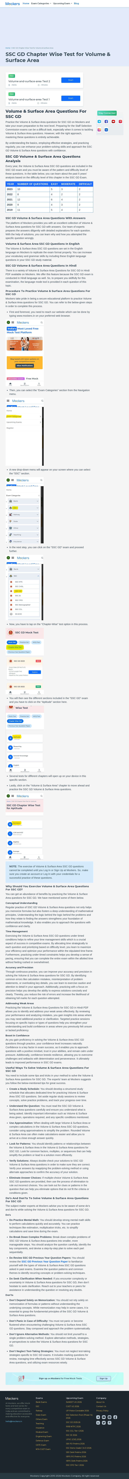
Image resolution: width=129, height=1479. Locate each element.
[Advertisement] (64, 28)
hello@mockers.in (14, 1421)
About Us (100, 1402)
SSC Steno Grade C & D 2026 (78, 1448)
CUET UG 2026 (72, 1406)
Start (70, 80)
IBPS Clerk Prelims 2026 (76, 1461)
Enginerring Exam (44, 1436)
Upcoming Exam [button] (62, 3)
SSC (37, 1406)
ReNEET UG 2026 (74, 1402)
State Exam (41, 1415)
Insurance (40, 1428)
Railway (39, 1411)
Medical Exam (42, 1432)
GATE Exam (41, 1445)
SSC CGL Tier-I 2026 (75, 1431)
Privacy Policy (102, 1411)
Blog (76, 3)
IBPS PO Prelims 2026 (76, 1456)
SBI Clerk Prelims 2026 (76, 1452)
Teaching (40, 1423)
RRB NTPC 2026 (73, 1426)
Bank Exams (41, 1402)
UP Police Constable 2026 (77, 1411)
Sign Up (104, 1378)
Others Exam (41, 1419)
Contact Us (101, 1406)
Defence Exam (42, 1441)
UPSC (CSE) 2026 (73, 1439)
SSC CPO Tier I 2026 (75, 1465)
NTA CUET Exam (43, 1449)
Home (26, 3)
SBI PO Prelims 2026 (75, 1444)
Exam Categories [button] (40, 3)
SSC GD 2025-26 (73, 1422)
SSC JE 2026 (71, 1435)
